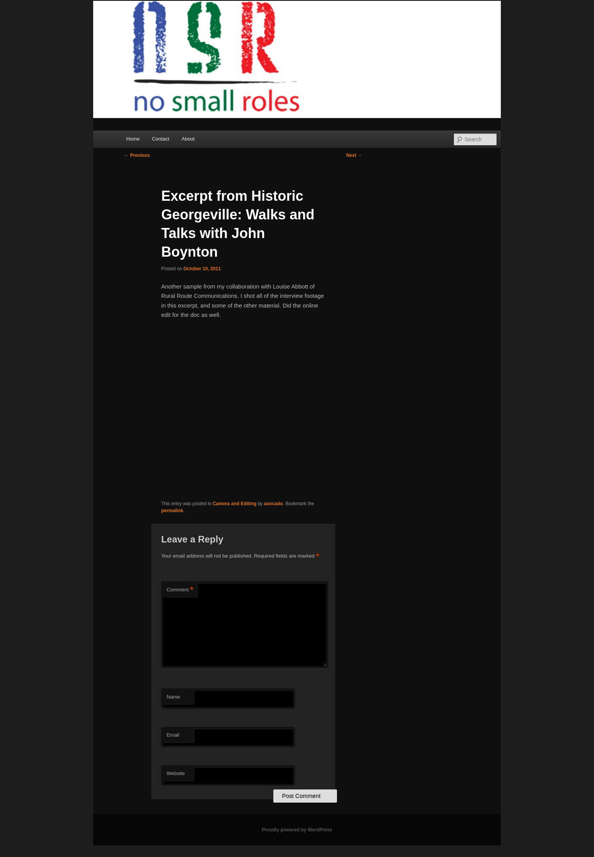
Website (176, 773)
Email (173, 735)
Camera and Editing (235, 503)
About (188, 139)
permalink (172, 510)
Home (133, 139)
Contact (160, 139)
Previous (137, 155)
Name (173, 697)
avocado (273, 503)
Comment (180, 590)
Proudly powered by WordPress (297, 830)
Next (354, 155)
